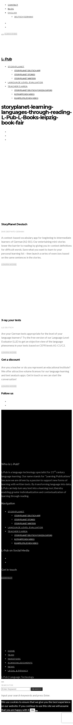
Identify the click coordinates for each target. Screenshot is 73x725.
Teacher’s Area (18, 86)
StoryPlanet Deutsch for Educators (33, 90)
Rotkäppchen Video (24, 94)
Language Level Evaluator (25, 82)
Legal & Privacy (18, 670)
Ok (32, 710)
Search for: (7, 685)
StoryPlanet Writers (25, 78)
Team (11, 655)
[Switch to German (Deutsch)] (23, 16)
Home (11, 651)
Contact (13, 5)
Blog (11, 9)
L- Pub (6, 59)
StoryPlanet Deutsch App (27, 70)
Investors (14, 659)
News (11, 666)
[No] (36, 710)
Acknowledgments (20, 662)
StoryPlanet (16, 66)
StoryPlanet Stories (24, 74)
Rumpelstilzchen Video (26, 98)
